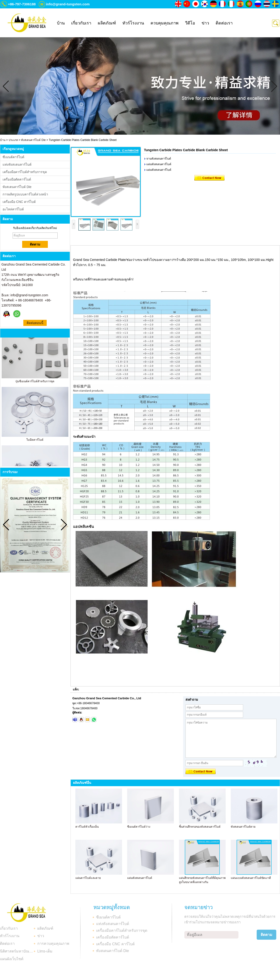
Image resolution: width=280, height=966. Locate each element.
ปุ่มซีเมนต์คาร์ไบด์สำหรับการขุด (34, 383)
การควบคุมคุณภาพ (53, 944)
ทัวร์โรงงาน (133, 23)
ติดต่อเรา (224, 23)
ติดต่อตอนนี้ (35, 323)
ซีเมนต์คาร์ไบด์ (13, 157)
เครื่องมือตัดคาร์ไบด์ (17, 179)
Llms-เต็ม (44, 951)
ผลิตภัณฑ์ (107, 23)
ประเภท (13, 140)
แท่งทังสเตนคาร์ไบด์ (17, 164)
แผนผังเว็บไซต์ (11, 959)
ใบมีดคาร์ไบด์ (34, 441)
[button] (132, 131)
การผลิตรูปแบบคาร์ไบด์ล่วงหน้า (25, 194)
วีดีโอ (190, 23)
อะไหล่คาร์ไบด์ (13, 209)
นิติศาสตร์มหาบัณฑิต (17, 951)
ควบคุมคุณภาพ (164, 23)
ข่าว (205, 23)
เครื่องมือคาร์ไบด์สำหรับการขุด (25, 172)
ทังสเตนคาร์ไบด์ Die (33, 140)
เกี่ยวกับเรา (81, 23)
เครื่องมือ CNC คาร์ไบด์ (19, 202)
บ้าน (61, 23)
